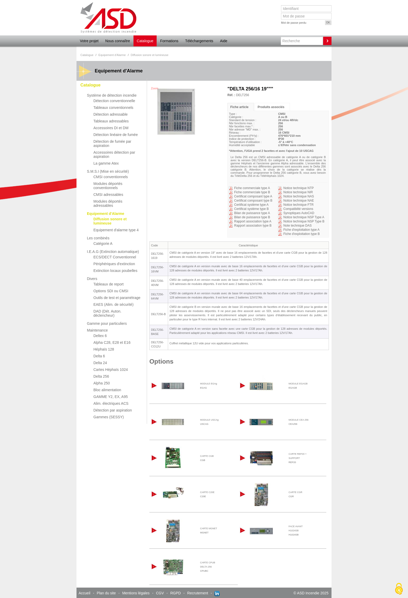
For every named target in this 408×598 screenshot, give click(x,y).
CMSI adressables (108, 194)
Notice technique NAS (298, 196)
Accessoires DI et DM (111, 128)
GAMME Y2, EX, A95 (110, 397)
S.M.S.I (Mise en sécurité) (108, 171)
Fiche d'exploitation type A (301, 230)
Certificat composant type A (253, 196)
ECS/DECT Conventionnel (114, 257)
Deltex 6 (100, 336)
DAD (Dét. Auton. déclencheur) (107, 313)
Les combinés (98, 238)
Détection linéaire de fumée (115, 135)
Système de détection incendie (112, 95)
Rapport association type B (252, 225)
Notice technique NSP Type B (303, 221)
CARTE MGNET (208, 528)
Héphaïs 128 (103, 349)
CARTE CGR (295, 492)
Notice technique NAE (298, 200)
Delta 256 (101, 376)
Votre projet (89, 41)
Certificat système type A (251, 205)
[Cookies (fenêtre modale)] (399, 589)
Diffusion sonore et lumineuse (110, 221)
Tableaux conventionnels (113, 107)
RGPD (175, 593)
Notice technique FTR (298, 205)
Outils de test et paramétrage (117, 298)
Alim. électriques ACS (111, 403)
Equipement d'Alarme (105, 213)
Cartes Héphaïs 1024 (110, 369)
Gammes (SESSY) (108, 417)
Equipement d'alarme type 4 (116, 230)
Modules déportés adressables (107, 203)
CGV (160, 593)
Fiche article (239, 107)
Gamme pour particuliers (107, 323)
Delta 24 (100, 363)
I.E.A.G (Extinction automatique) (113, 252)
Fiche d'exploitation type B (301, 234)
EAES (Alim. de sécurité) (113, 304)
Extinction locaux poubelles (115, 271)
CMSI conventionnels (110, 177)
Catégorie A (102, 243)
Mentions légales (136, 593)
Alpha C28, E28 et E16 (111, 342)
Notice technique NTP (298, 188)
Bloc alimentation (107, 390)
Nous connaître (117, 41)
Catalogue (145, 41)
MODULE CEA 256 (299, 420)
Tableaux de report (108, 284)
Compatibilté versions (298, 209)
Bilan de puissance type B (252, 217)
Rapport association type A (252, 221)
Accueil (84, 593)
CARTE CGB (207, 456)
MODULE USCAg (209, 420)
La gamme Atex (106, 163)
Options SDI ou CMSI (110, 291)
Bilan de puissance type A (252, 213)
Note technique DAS (297, 225)
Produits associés (271, 107)
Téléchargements (199, 41)
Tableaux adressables (111, 121)
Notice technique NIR (298, 192)
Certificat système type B (251, 209)
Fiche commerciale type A (252, 188)
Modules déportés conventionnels (107, 186)
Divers (92, 279)
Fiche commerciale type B (252, 192)
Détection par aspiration (112, 410)
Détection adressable (110, 114)
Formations (169, 41)
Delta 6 (99, 356)
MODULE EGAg (208, 383)
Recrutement (197, 593)
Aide (223, 41)
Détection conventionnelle (114, 101)
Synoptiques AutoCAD (298, 213)
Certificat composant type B (253, 200)
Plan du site (106, 593)
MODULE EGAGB (298, 383)
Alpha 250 (101, 383)
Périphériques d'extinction (114, 264)
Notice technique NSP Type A (303, 217)
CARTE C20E (207, 492)
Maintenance (97, 330)
